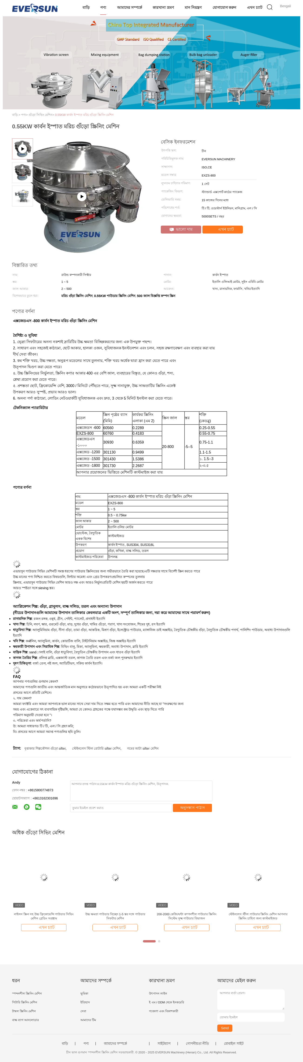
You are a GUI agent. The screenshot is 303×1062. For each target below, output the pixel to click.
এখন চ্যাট (254, 8)
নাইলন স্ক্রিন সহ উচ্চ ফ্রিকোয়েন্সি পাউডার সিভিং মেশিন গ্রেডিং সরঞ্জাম (44, 916)
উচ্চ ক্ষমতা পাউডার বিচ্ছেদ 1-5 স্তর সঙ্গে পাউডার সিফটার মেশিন (115, 916)
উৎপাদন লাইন (158, 993)
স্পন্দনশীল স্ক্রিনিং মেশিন (27, 993)
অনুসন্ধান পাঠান (192, 808)
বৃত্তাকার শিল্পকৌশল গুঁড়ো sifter (45, 748)
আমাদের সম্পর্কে (129, 8)
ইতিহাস (85, 1002)
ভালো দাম (181, 229)
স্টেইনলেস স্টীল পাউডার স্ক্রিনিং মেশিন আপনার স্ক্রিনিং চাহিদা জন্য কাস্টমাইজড (258, 916)
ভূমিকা (84, 993)
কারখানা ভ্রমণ (163, 8)
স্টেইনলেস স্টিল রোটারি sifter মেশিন (96, 748)
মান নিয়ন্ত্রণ (193, 8)
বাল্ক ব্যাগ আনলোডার (25, 1020)
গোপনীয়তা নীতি (197, 1043)
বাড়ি (85, 8)
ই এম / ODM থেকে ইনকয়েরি (166, 1002)
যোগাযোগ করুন (224, 8)
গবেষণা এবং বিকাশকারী (163, 1011)
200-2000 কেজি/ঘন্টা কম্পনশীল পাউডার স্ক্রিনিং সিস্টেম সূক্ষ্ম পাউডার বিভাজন (187, 916)
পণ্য (103, 8)
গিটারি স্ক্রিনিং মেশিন (24, 1002)
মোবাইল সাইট (233, 1043)
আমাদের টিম (88, 1020)
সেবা (83, 1011)
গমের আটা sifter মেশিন (142, 748)
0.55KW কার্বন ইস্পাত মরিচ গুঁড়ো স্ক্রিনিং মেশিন (84, 115)
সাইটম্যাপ (164, 1043)
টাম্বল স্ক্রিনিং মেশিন (24, 1011)
